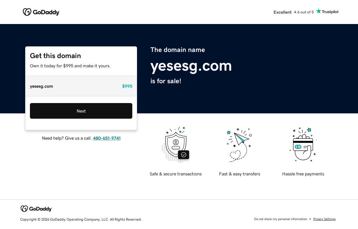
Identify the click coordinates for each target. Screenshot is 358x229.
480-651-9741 (107, 138)
